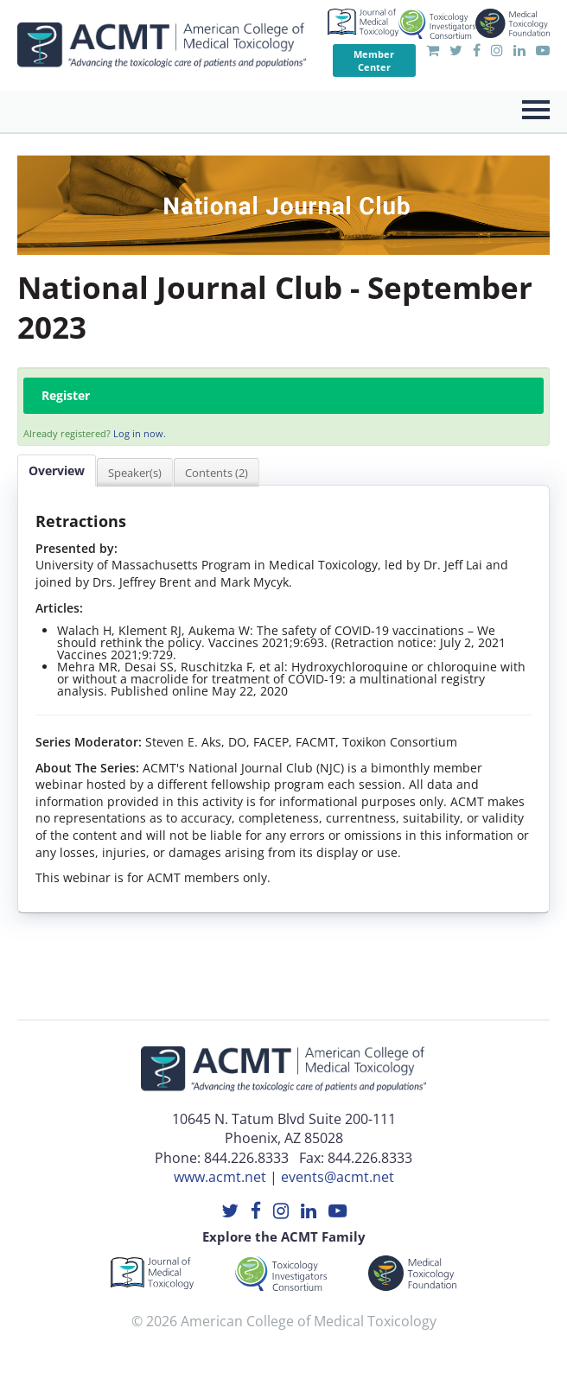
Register (65, 395)
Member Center (374, 60)
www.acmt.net (220, 1176)
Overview (57, 470)
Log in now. (139, 433)
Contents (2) (216, 472)
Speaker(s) (135, 472)
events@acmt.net (337, 1176)
